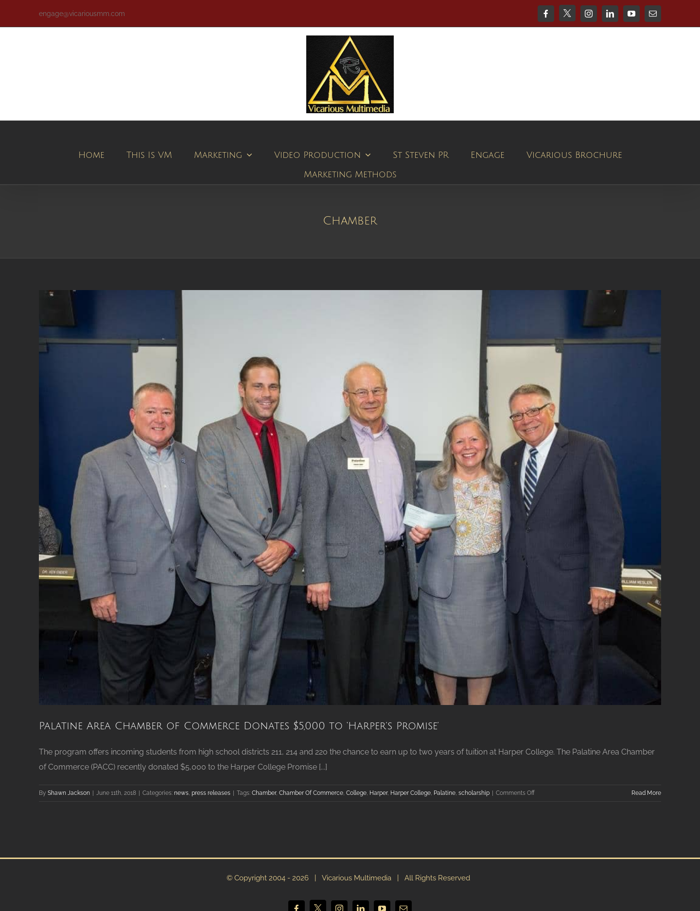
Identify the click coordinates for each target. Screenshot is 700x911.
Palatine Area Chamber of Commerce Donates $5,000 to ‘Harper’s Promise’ (239, 726)
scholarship (474, 793)
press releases (211, 793)
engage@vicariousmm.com (82, 13)
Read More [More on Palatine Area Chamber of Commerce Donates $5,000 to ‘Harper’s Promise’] (646, 793)
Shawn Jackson (69, 793)
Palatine (444, 793)
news (181, 793)
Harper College (410, 793)
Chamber (264, 793)
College (356, 793)
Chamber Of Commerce (311, 793)
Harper (378, 793)
